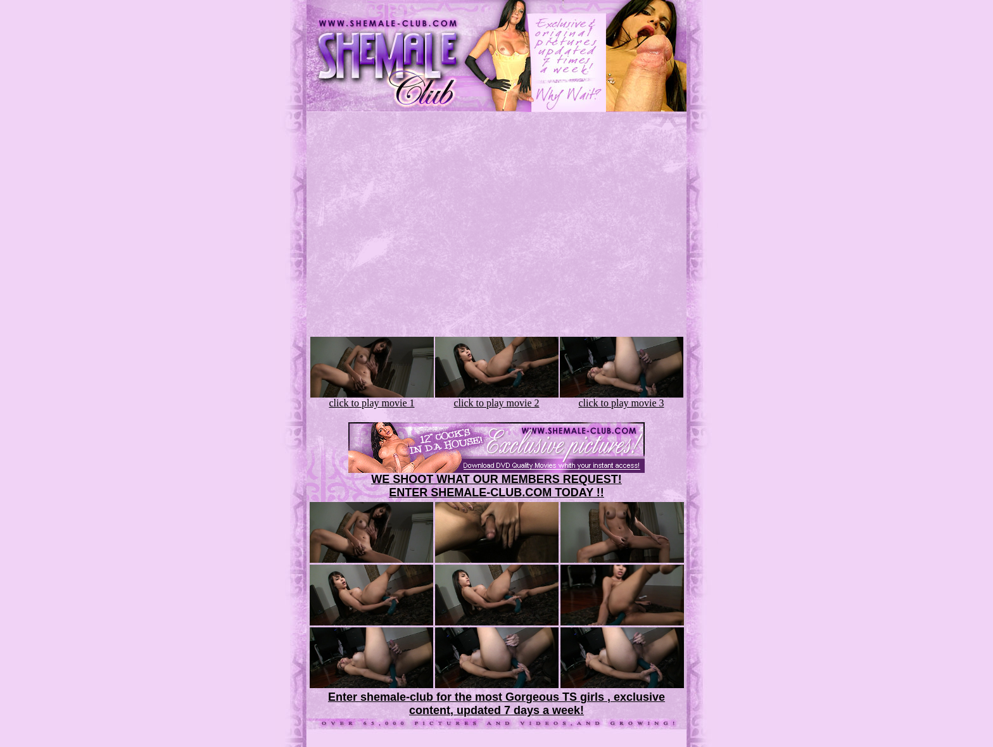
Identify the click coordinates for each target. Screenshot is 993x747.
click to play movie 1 (372, 398)
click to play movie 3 (621, 398)
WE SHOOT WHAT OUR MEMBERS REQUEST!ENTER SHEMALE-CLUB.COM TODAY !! (496, 486)
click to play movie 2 (497, 398)
